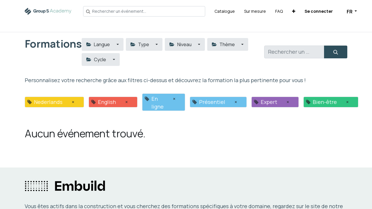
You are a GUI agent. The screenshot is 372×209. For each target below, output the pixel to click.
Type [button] (140, 44)
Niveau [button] (180, 44)
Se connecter (319, 11)
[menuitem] (224, 11)
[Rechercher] (335, 52)
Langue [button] (98, 44)
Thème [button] (224, 44)
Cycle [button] (96, 59)
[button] (294, 11)
